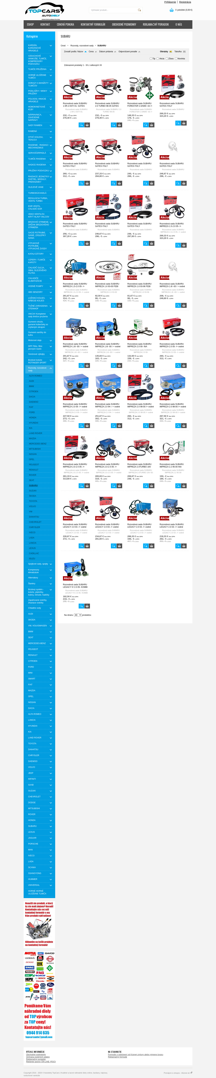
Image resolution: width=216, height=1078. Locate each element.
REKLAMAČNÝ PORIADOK (156, 24)
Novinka (181, 58)
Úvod (63, 45)
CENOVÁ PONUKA (65, 24)
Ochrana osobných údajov (38, 1057)
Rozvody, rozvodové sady (82, 45)
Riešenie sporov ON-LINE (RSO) (41, 1061)
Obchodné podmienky (36, 1054)
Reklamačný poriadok (36, 1059)
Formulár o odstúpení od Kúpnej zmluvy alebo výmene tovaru (135, 1054)
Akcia (161, 58)
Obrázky (164, 51)
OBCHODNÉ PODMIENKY (124, 24)
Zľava (170, 58)
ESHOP (30, 24)
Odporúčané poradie (128, 51)
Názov (80, 51)
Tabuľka (178, 51)
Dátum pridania (106, 51)
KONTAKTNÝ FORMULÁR (93, 24)
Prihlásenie (170, 2)
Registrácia (185, 2)
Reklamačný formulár (117, 1057)
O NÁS (179, 24)
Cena (91, 51)
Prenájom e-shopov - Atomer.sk (178, 1073)
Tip (154, 58)
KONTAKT (45, 24)
